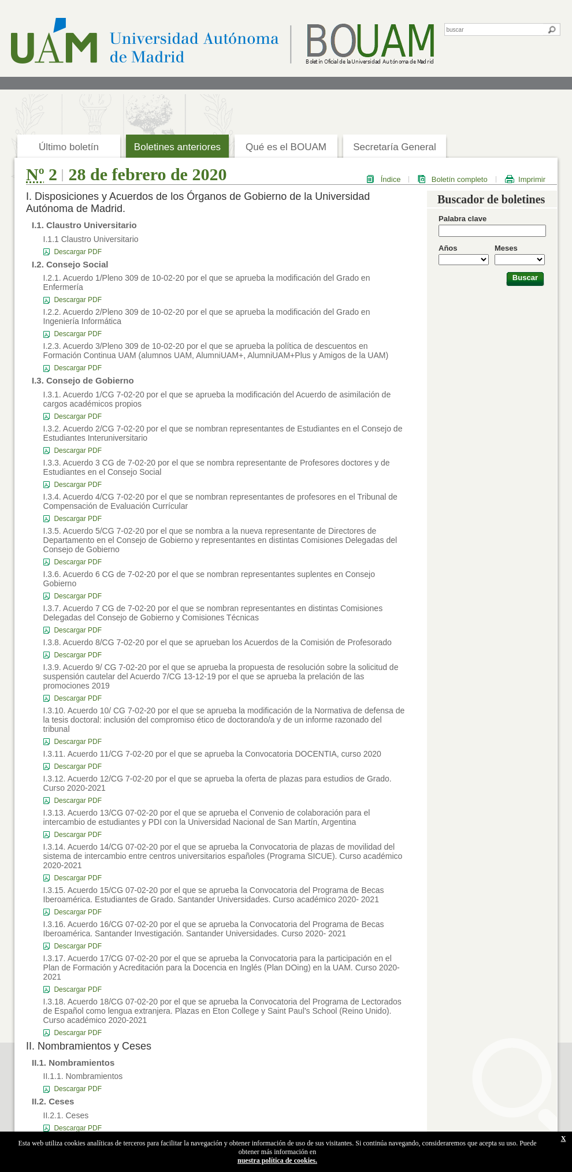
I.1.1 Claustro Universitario (91, 239)
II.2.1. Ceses (66, 1115)
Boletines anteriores (177, 147)
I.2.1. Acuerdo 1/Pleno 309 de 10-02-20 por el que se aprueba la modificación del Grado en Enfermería (206, 282)
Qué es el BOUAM (286, 147)
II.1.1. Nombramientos (83, 1076)
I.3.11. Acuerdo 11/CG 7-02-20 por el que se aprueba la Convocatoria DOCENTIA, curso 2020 (212, 753)
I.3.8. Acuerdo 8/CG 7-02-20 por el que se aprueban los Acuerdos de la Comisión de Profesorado (217, 642)
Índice (391, 179)
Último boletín (69, 147)
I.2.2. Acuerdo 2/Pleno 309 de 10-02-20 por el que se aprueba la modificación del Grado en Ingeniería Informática (206, 316)
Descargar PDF (78, 252)
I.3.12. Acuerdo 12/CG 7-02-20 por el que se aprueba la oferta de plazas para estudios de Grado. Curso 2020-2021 (217, 783)
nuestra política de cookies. (277, 1160)
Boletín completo (460, 179)
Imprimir (531, 179)
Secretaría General (394, 147)
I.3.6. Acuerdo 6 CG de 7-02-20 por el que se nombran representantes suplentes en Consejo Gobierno (209, 579)
